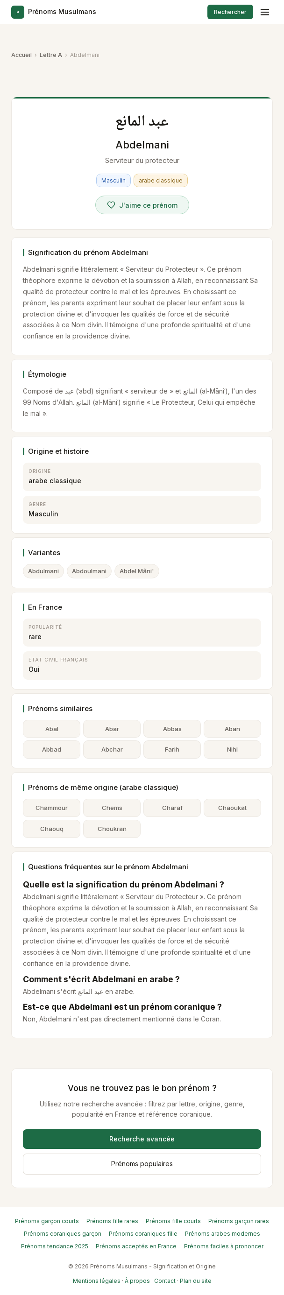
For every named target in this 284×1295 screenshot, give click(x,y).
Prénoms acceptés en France (136, 1246)
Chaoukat (232, 807)
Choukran (112, 828)
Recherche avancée (142, 1139)
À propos (137, 1280)
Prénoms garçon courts (47, 1221)
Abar (112, 728)
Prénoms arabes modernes (222, 1233)
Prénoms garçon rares (238, 1221)
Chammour (52, 807)
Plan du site (196, 1280)
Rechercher (230, 11)
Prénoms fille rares (112, 1221)
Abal (51, 728)
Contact (165, 1280)
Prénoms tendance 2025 (54, 1246)
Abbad (51, 749)
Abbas (172, 728)
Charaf (172, 807)
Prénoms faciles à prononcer (223, 1246)
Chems (112, 807)
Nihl (232, 749)
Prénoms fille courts (173, 1221)
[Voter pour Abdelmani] (142, 205)
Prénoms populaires (142, 1164)
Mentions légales (97, 1280)
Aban (232, 728)
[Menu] (265, 12)
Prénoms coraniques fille (143, 1233)
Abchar (112, 749)
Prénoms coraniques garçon (62, 1233)
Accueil (21, 54)
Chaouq (52, 828)
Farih (172, 749)
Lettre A (51, 54)
